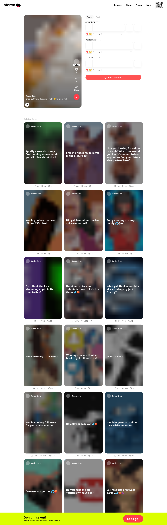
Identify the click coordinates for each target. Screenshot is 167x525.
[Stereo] (12, 5)
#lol (65, 99)
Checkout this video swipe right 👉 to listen (45, 99)
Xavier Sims (31, 96)
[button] (133, 519)
